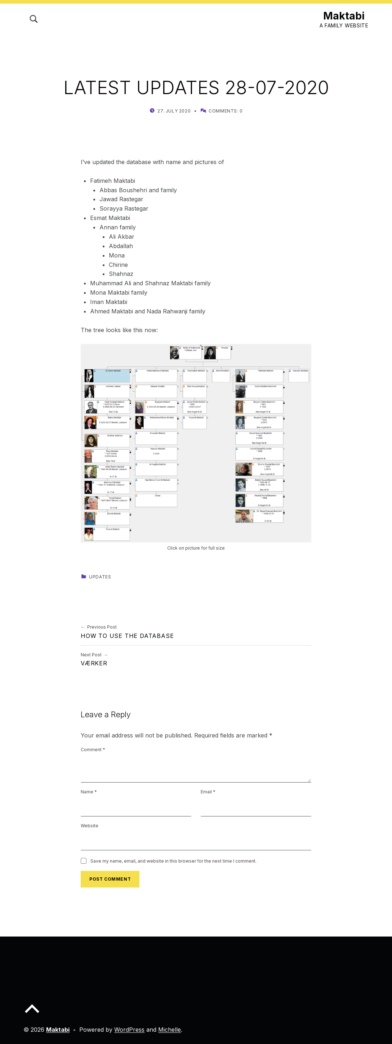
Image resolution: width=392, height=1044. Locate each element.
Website (89, 825)
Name (89, 791)
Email (208, 791)
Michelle (169, 1029)
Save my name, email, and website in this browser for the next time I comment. (173, 861)
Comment (93, 749)
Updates (100, 577)
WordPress (129, 1029)
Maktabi (344, 15)
